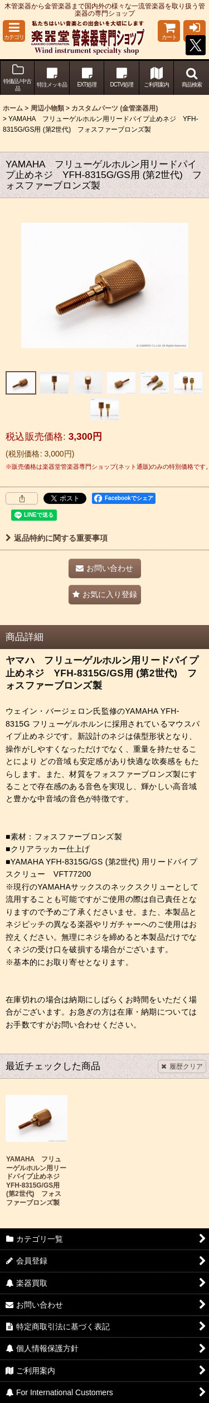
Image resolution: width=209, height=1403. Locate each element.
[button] (14, 31)
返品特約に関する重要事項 (57, 538)
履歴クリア (182, 1066)
